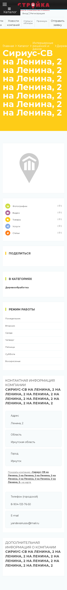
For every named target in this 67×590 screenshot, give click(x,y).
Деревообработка (17, 287)
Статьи (33, 233)
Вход (25, 13)
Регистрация (37, 13)
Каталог (10, 10)
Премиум (42, 21)
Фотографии (33, 206)
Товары (33, 219)
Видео (33, 212)
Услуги (33, 226)
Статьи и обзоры (28, 22)
